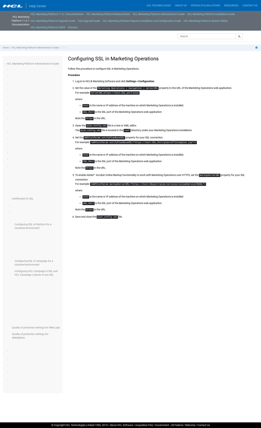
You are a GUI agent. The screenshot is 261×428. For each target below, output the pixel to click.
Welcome (190, 425)
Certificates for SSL (23, 198)
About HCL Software (121, 425)
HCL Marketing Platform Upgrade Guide (53, 20)
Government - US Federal (169, 425)
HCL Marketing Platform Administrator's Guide (159, 14)
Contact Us (203, 425)
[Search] (239, 36)
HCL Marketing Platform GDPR (48, 27)
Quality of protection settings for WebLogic (36, 327)
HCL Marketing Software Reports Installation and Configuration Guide (142, 20)
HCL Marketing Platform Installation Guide (211, 14)
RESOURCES (231, 5)
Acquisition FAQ (144, 425)
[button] (5, 64)
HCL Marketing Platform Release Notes (108, 14)
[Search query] (210, 36)
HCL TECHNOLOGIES (159, 5)
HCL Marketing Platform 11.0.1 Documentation (57, 14)
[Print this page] (256, 48)
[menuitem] (57, 14)
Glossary (73, 27)
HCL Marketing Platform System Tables (206, 20)
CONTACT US (250, 5)
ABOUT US (181, 5)
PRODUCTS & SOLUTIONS (205, 5)
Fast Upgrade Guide (89, 20)
